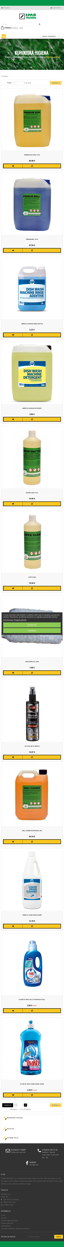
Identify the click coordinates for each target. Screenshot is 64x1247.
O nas (3, 1215)
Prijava (58, 1236)
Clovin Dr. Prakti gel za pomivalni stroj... (32, 999)
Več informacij (8, 620)
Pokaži (9, 83)
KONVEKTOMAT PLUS (32, 493)
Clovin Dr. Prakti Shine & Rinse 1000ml (32, 1084)
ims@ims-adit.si (8, 1205)
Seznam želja (12, 1138)
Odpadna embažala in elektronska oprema (15, 1229)
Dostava (3, 1218)
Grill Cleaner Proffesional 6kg (32, 831)
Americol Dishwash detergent (32, 408)
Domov (7, 57)
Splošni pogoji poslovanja (9, 1220)
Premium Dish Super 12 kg (32, 155)
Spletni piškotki (6, 1226)
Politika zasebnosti (7, 1223)
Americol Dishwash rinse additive (32, 324)
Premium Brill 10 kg (32, 239)
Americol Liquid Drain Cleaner (32, 915)
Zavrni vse (31, 625)
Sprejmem (32, 630)
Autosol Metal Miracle (32, 746)
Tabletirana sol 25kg (32, 662)
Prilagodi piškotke (20, 620)
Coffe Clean (32, 577)
